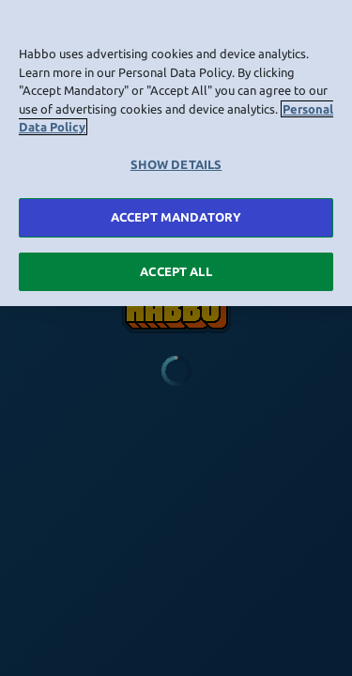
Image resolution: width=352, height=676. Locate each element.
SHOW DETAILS (176, 161)
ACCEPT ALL (175, 268)
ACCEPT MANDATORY (176, 214)
